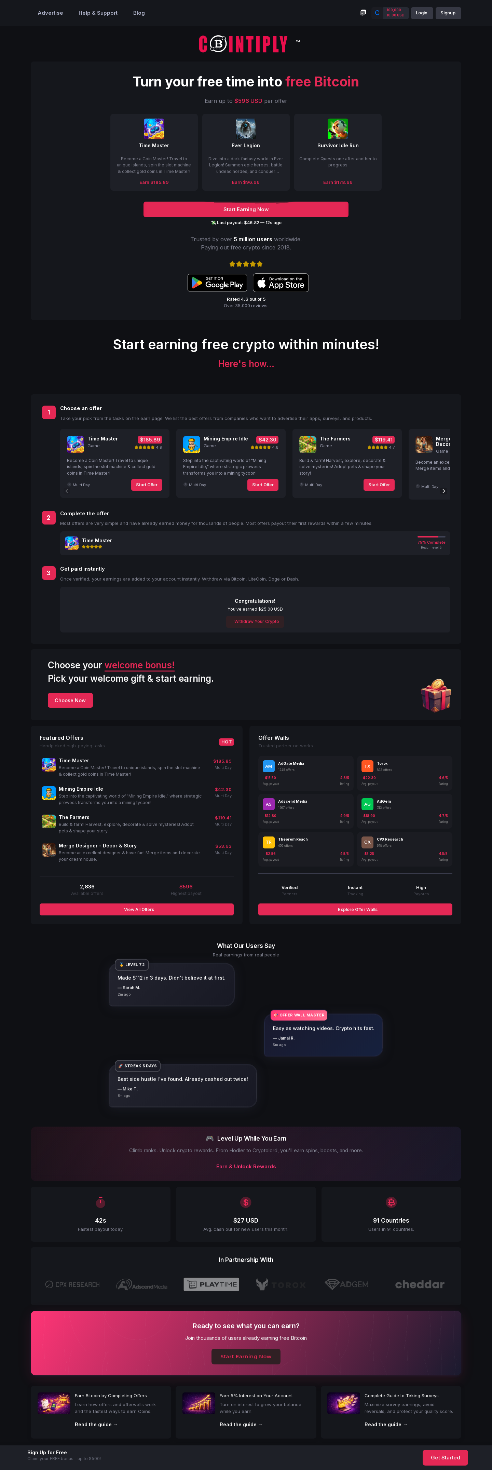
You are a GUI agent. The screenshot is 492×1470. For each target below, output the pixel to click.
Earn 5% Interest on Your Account (256, 1395)
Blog (139, 13)
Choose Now (70, 700)
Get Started (445, 1458)
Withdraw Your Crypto (256, 621)
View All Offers (138, 909)
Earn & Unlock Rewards (246, 1166)
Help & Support (98, 13)
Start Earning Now (246, 1356)
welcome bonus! (140, 665)
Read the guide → (96, 1424)
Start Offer (147, 484)
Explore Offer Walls (357, 909)
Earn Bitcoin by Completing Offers (111, 1395)
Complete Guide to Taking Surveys (402, 1395)
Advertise (50, 13)
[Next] (443, 491)
